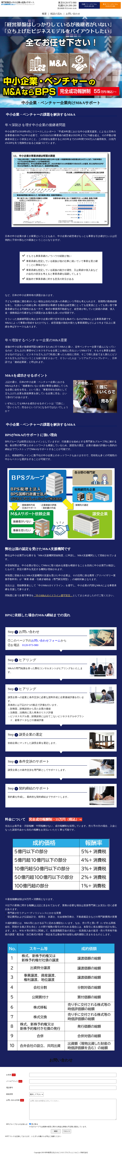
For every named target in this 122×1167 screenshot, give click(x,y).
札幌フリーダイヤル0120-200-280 (89, 5)
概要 (44, 13)
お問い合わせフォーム (46, 640)
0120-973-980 (30, 645)
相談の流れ (56, 13)
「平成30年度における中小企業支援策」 (77, 131)
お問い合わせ (73, 13)
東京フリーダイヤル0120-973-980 (110, 5)
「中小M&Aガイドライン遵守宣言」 (53, 595)
